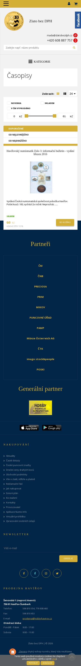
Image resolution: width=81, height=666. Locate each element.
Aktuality (10, 456)
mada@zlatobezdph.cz (59, 35)
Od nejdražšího (18, 140)
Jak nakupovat (13, 488)
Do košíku (65, 222)
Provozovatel (13, 507)
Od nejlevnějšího (19, 134)
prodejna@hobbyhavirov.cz (37, 618)
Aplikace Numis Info (16, 512)
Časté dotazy (13, 460)
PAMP (40, 328)
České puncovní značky (18, 465)
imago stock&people (40, 359)
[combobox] (73, 93)
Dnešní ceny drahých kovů (20, 470)
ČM (40, 265)
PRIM (40, 297)
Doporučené (16, 128)
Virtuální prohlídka (15, 516)
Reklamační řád (14, 484)
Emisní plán (12, 493)
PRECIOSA (40, 286)
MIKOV (40, 307)
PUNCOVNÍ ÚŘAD (41, 317)
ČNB (40, 276)
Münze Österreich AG (40, 338)
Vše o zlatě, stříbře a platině (20, 479)
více (54, 658)
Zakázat (47, 663)
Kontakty (10, 502)
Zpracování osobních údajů (20, 521)
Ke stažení (11, 498)
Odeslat (68, 558)
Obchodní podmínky (16, 474)
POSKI (40, 369)
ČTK (40, 348)
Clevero (18, 652)
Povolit (33, 663)
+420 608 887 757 (59, 40)
